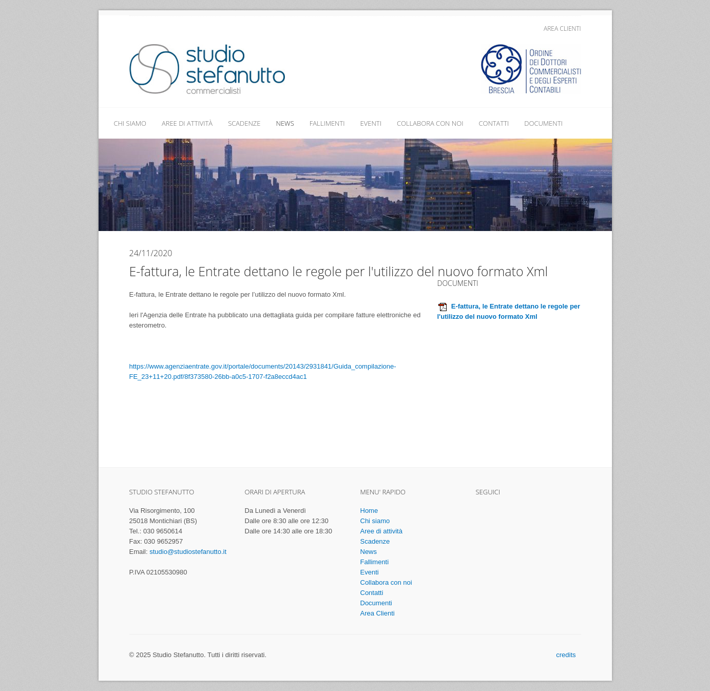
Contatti (493, 123)
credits (565, 655)
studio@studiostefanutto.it (187, 551)
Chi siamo (130, 123)
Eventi (370, 123)
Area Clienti (562, 28)
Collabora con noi (430, 123)
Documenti (543, 123)
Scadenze (244, 123)
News (285, 123)
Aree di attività (187, 123)
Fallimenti (327, 123)
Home (369, 510)
